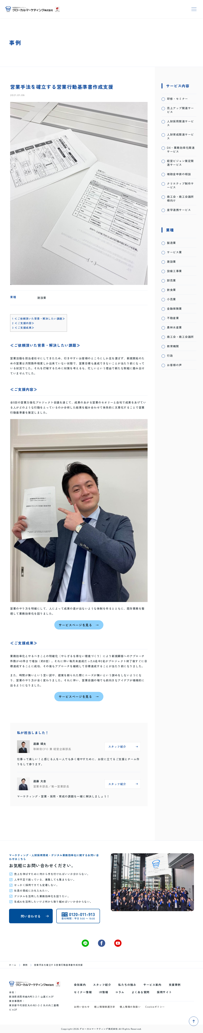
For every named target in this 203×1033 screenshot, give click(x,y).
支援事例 (175, 985)
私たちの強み (127, 985)
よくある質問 (141, 992)
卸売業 (171, 280)
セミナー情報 (83, 992)
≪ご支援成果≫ (23, 327)
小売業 (171, 299)
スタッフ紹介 (102, 985)
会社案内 (80, 985)
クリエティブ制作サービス (180, 185)
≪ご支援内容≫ (23, 323)
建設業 (171, 261)
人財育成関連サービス (180, 136)
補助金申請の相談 (179, 174)
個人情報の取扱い (130, 1006)
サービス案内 (152, 985)
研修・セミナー (177, 99)
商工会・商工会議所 (180, 337)
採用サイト (164, 992)
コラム (119, 992)
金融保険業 (174, 308)
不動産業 (173, 318)
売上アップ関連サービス (180, 110)
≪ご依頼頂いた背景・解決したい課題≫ (38, 318)
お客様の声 (174, 365)
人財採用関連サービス (180, 123)
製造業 (171, 243)
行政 (170, 355)
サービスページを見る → (79, 625)
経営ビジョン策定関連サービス (180, 163)
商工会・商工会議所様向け (180, 198)
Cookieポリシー (155, 1006)
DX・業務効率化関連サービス (181, 149)
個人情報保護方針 (104, 1006)
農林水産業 (174, 327)
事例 (25, 964)
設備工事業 (174, 271)
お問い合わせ (82, 1006)
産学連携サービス (179, 210)
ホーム (12, 964)
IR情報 (103, 992)
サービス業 (174, 252)
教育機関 (173, 346)
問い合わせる (31, 916)
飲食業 (171, 290)
